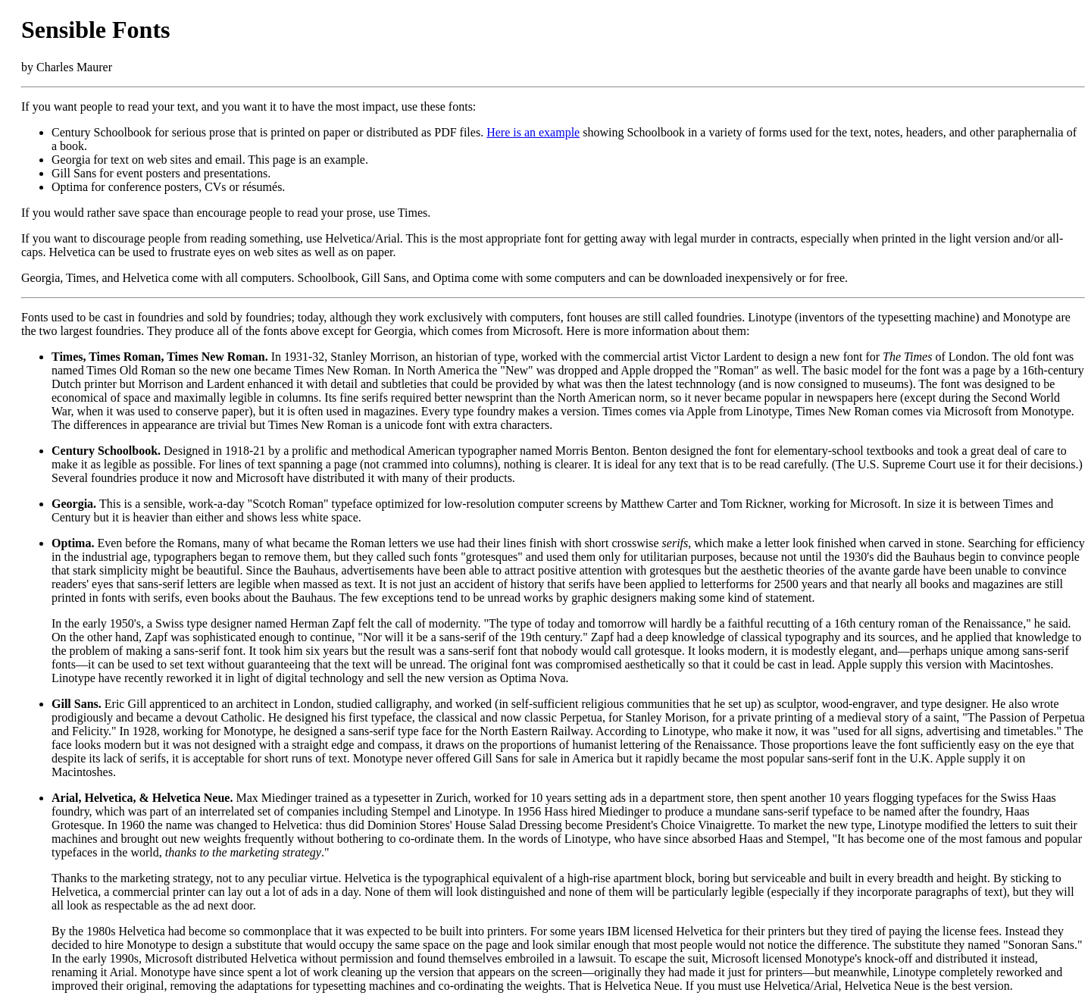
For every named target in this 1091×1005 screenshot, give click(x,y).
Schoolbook (128, 450)
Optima (71, 543)
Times (67, 356)
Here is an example (533, 132)
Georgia (72, 503)
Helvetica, (110, 797)
